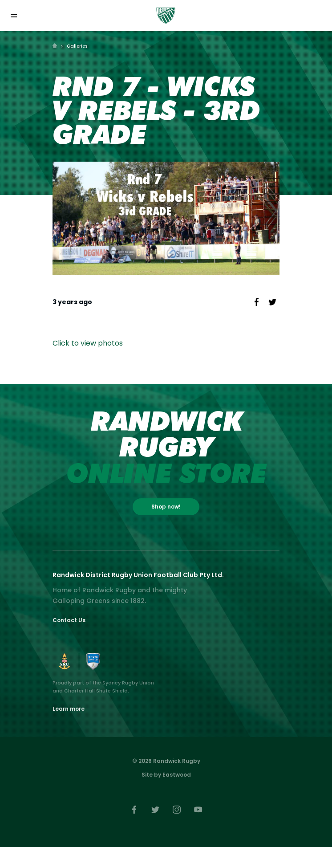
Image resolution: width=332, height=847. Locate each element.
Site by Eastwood (166, 774)
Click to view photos (88, 343)
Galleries (77, 46)
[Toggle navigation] (13, 15)
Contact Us (69, 620)
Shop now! (166, 506)
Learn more (69, 709)
